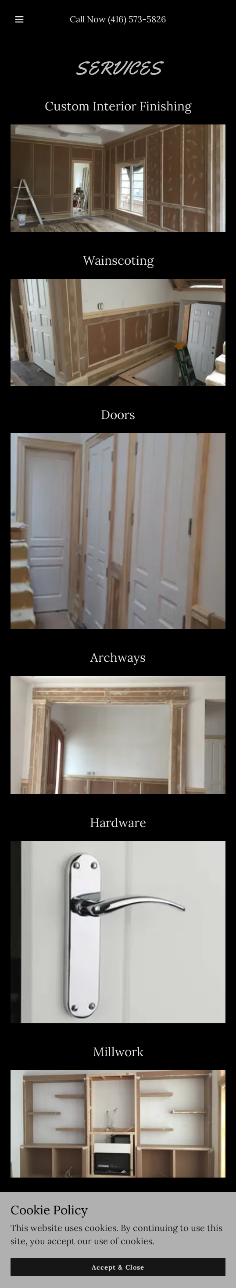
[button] (20, 19)
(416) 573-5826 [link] (137, 19)
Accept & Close (118, 1267)
